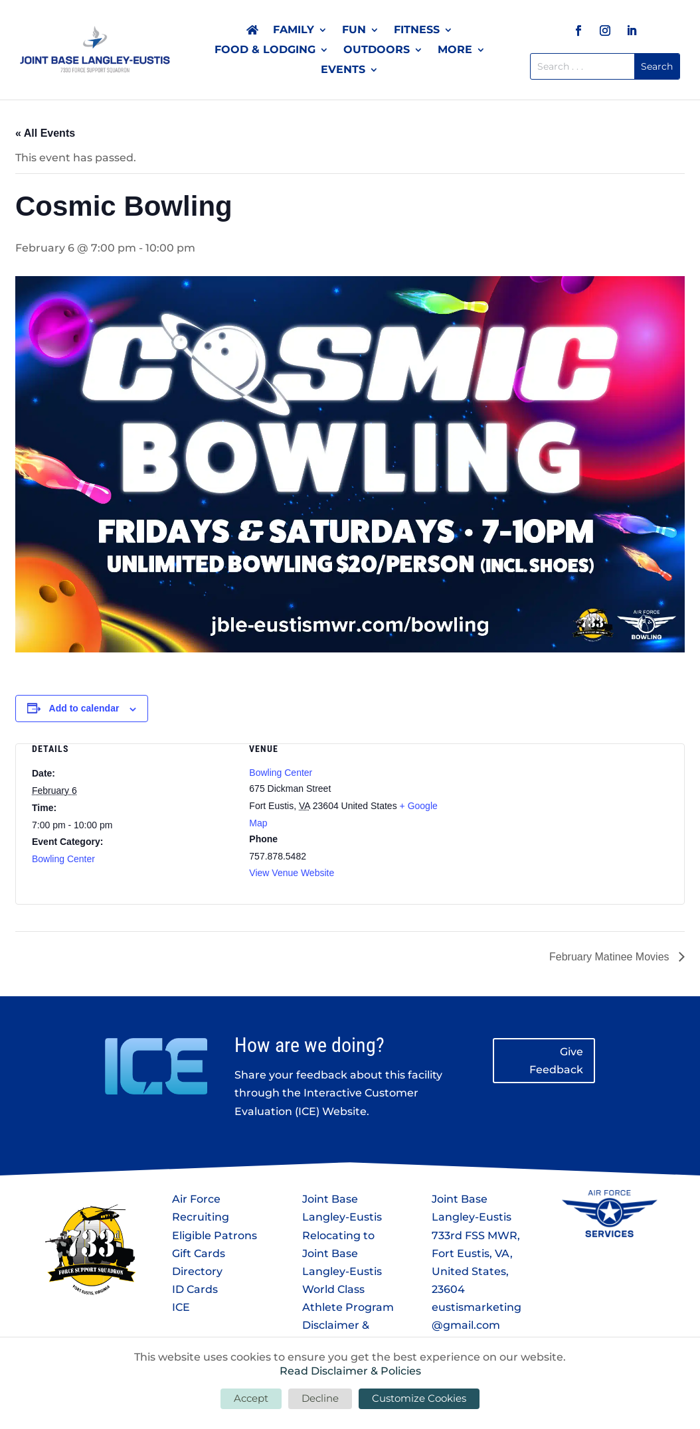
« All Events (45, 133)
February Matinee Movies (610, 956)
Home (252, 32)
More (455, 50)
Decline (320, 1398)
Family (293, 30)
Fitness (417, 30)
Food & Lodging (265, 50)
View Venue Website (291, 872)
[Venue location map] (567, 814)
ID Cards (195, 1289)
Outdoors (376, 50)
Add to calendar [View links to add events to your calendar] (84, 708)
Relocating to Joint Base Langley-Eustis (342, 1253)
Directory (197, 1271)
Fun (354, 30)
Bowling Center (63, 859)
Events (343, 70)
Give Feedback (556, 1060)
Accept (251, 1398)
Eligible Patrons (214, 1235)
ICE (181, 1307)
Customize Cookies (419, 1398)
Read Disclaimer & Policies (350, 1371)
